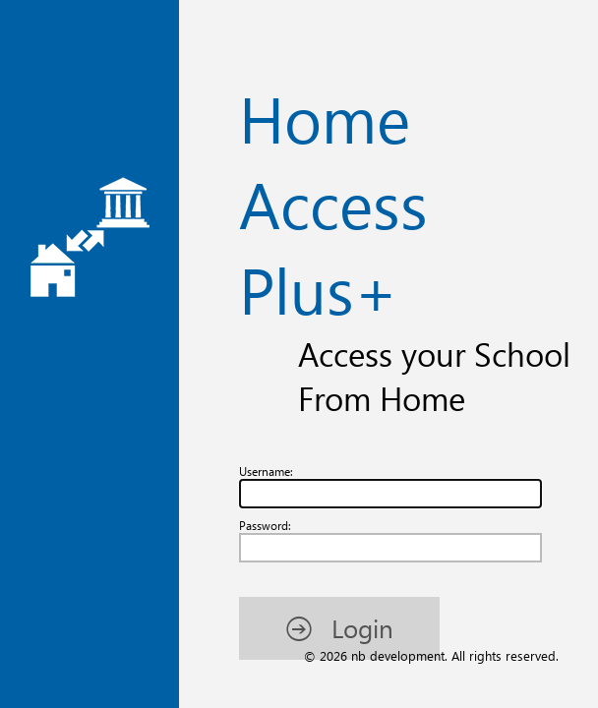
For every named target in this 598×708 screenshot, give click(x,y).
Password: (44, 189)
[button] (105, 296)
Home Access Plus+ (299, 61)
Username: (46, 125)
